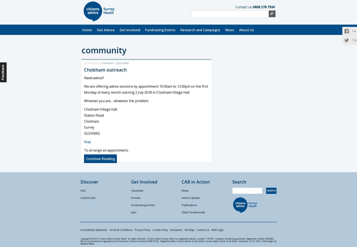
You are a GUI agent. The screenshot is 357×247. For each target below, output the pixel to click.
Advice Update (191, 198)
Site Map (190, 230)
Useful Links (88, 198)
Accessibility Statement (94, 230)
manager (108, 63)
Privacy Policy (142, 230)
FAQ (83, 190)
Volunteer (137, 190)
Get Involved (130, 30)
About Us (246, 30)
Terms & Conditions (121, 230)
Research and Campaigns (200, 30)
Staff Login (217, 230)
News (229, 30)
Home (87, 30)
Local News (122, 63)
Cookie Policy (160, 230)
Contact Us (203, 230)
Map (87, 142)
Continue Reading (100, 158)
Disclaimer (176, 230)
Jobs (133, 212)
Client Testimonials (193, 212)
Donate (135, 198)
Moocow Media (87, 243)
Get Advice (106, 30)
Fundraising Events (160, 30)
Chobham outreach (105, 70)
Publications (189, 205)
